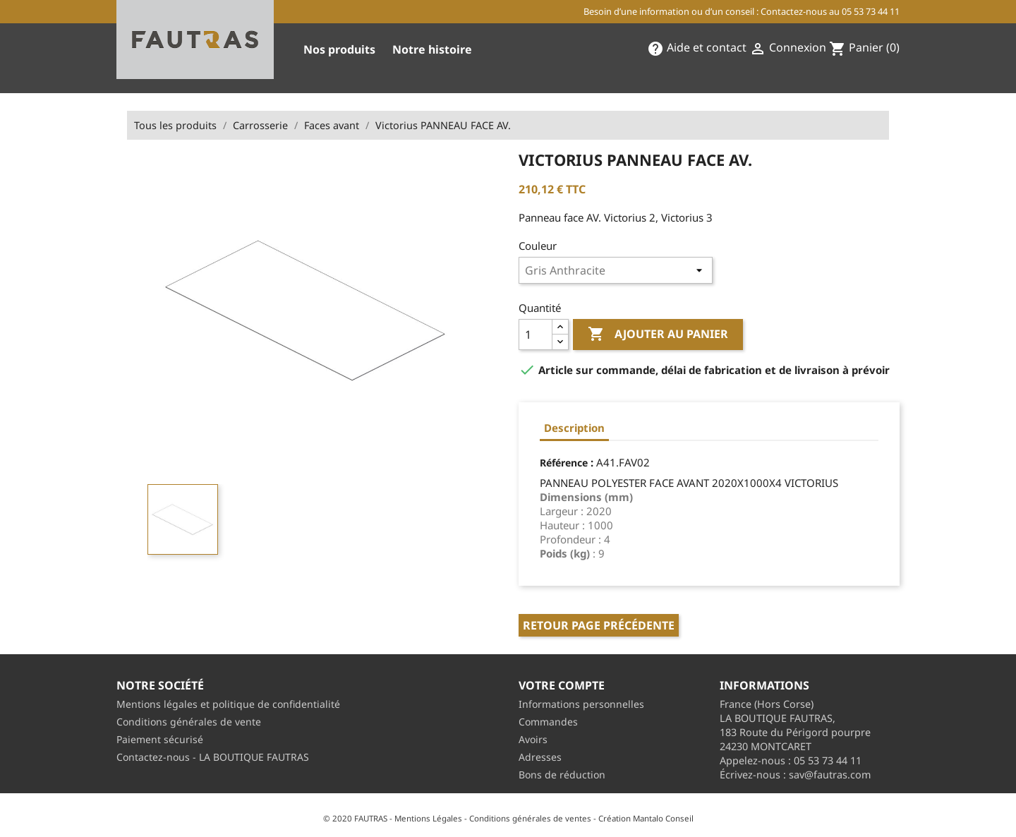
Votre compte (562, 685)
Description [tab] (574, 428)
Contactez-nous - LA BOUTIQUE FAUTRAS (212, 757)
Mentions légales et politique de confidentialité (228, 704)
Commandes (548, 721)
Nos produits (339, 49)
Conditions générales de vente (188, 721)
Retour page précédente (599, 625)
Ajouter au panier (658, 334)
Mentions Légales (428, 818)
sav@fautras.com (830, 774)
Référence (564, 462)
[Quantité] (535, 334)
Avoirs (533, 739)
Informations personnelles (581, 704)
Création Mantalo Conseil (646, 818)
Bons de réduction (562, 774)
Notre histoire (432, 49)
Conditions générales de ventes (530, 818)
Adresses (540, 757)
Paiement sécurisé (159, 739)
